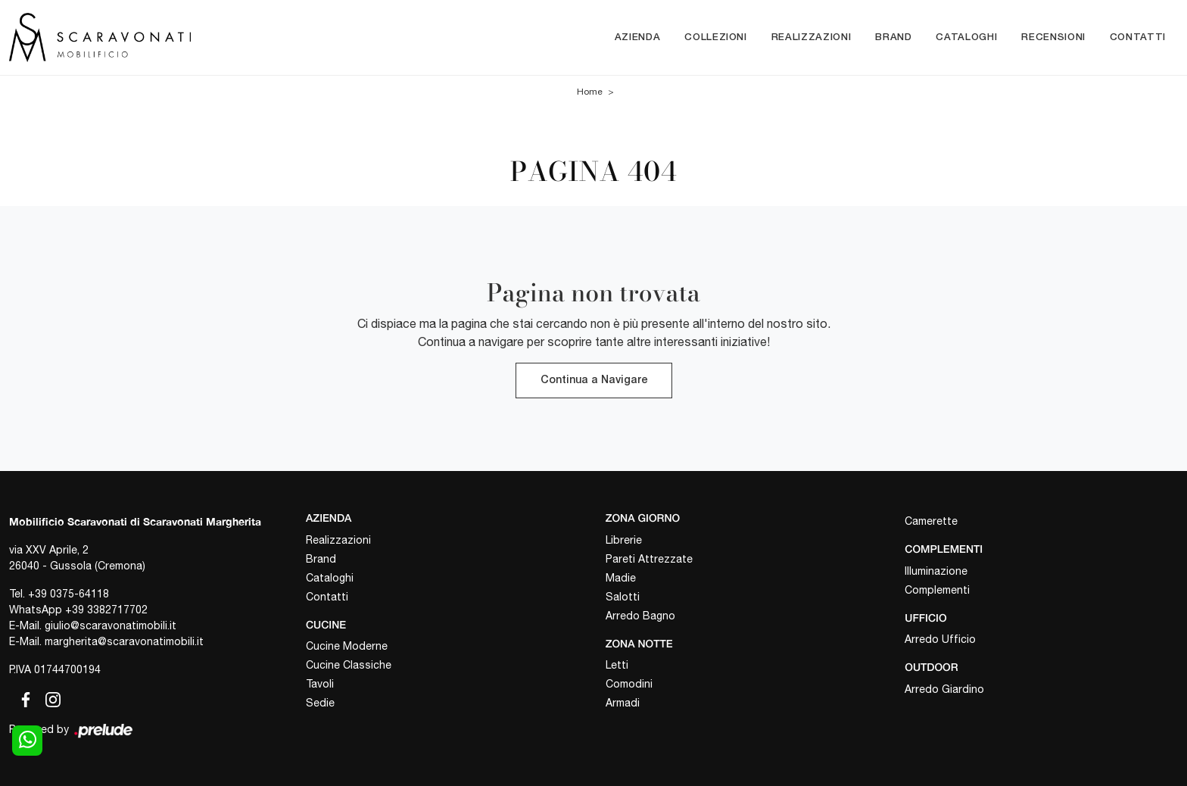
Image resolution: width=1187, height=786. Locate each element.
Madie (621, 578)
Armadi (623, 703)
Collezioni (715, 37)
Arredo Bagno (640, 616)
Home (590, 92)
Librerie (624, 540)
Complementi (937, 590)
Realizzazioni (811, 37)
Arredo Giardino (944, 689)
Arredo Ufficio (940, 639)
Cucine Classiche (348, 665)
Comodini (629, 684)
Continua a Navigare (594, 380)
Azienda (638, 37)
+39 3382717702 (106, 610)
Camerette (931, 521)
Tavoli (320, 684)
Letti (617, 665)
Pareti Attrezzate (649, 559)
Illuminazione (936, 571)
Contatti (1138, 37)
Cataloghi (966, 37)
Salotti (623, 597)
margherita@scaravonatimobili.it (124, 641)
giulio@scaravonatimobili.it (110, 625)
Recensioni (1053, 37)
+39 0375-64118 (68, 594)
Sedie (320, 703)
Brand (893, 37)
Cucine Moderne (347, 646)
